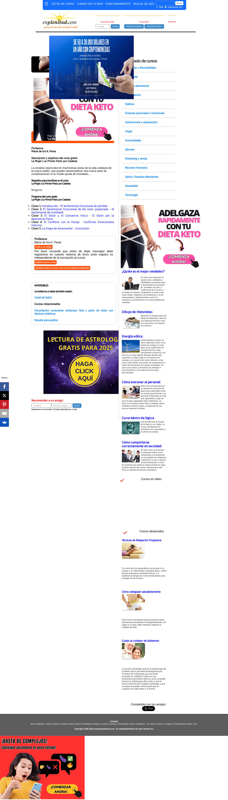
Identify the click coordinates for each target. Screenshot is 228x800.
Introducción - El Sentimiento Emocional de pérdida (74, 205)
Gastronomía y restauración (141, 122)
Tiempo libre (67, 724)
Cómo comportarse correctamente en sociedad (142, 444)
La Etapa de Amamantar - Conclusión (65, 228)
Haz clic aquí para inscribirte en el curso (73, 137)
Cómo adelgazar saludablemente (141, 591)
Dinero (56, 724)
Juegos (169, 724)
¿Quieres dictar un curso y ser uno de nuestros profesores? (62, 268)
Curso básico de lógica (138, 418)
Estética (129, 104)
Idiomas (129, 149)
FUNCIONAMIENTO (118, 3)
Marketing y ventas (136, 158)
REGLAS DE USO (143, 3)
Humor (160, 724)
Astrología (123, 724)
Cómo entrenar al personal (141, 382)
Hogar (128, 131)
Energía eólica (132, 336)
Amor (33, 724)
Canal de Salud (43, 297)
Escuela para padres (46, 320)
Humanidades (133, 140)
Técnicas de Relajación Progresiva (141, 540)
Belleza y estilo (44, 724)
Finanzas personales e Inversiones (144, 113)
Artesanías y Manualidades (140, 67)
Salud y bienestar (83, 724)
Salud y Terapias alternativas (141, 176)
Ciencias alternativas (137, 85)
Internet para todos (183, 724)
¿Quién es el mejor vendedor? (143, 271)
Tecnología (131, 194)
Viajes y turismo (100, 724)
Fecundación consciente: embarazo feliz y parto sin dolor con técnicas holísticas (73, 312)
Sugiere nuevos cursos (45, 262)
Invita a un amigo (43, 247)
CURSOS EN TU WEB (90, 3)
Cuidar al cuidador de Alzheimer (140, 640)
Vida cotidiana (137, 724)
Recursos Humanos (136, 167)
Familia (113, 724)
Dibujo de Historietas (137, 312)
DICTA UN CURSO (63, 3)
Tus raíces (151, 724)
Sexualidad (131, 185)
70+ (195, 724)
